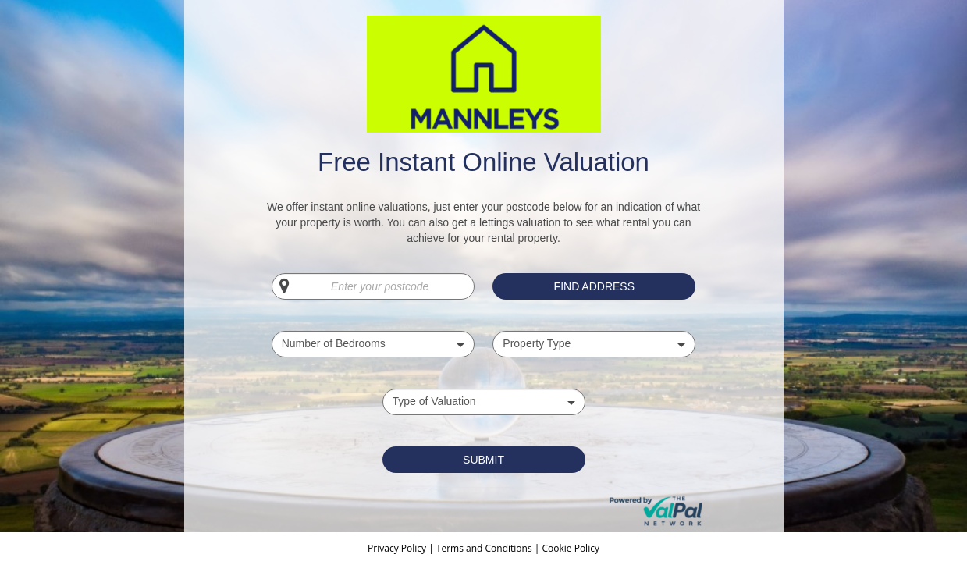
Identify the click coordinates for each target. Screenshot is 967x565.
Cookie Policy (570, 548)
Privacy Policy (398, 548)
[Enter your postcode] (373, 286)
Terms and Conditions (484, 548)
